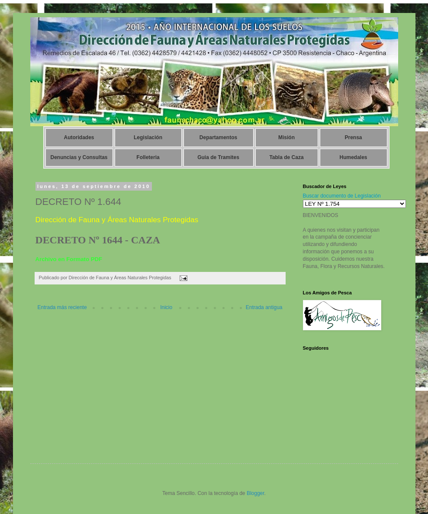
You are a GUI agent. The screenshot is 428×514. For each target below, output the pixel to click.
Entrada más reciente (62, 307)
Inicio (166, 307)
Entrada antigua (264, 307)
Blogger (255, 493)
